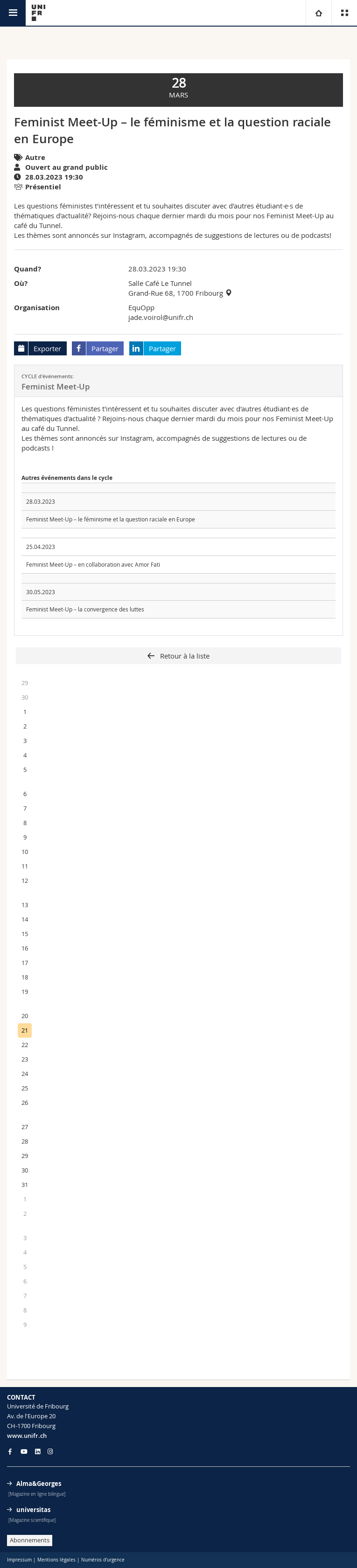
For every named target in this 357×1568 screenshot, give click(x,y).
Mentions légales (56, 1560)
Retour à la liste (184, 655)
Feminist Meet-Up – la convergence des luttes (85, 609)
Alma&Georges (38, 1483)
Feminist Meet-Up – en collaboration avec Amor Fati (93, 564)
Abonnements (29, 1540)
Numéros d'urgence (103, 1560)
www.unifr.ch (27, 1435)
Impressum (19, 1560)
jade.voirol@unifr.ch (160, 317)
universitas (33, 1510)
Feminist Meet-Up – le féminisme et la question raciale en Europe (110, 519)
